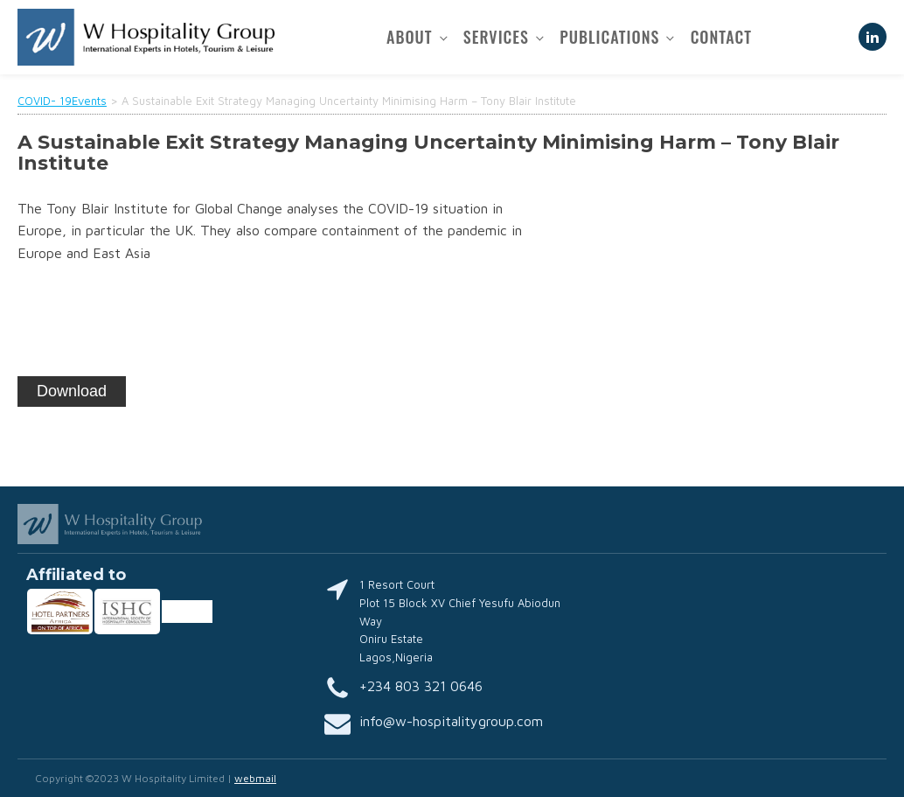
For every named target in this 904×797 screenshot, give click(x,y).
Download (72, 391)
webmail (255, 778)
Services (496, 36)
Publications (609, 36)
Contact (721, 36)
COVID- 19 (44, 101)
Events (89, 101)
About (409, 36)
